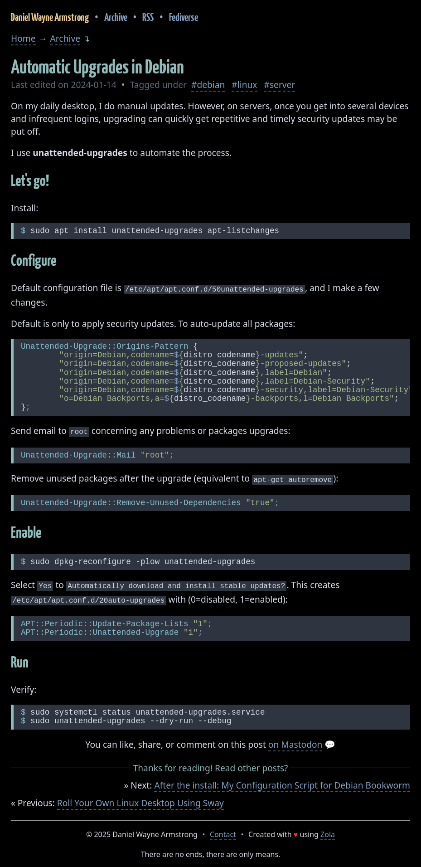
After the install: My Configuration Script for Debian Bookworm (282, 780)
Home (23, 38)
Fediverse (183, 17)
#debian (208, 84)
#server (279, 84)
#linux (244, 84)
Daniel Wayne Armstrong (50, 17)
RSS (148, 17)
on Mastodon (295, 740)
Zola (327, 830)
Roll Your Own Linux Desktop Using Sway (140, 798)
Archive (115, 17)
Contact (223, 830)
